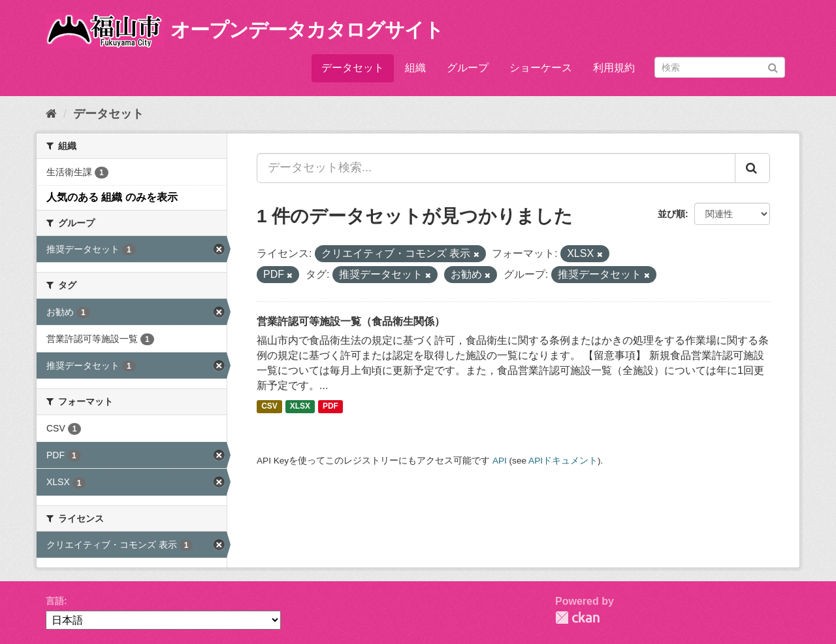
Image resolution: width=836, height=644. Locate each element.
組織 (415, 67)
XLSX (300, 406)
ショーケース (540, 67)
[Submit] (773, 66)
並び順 (671, 214)
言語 (55, 601)
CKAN (577, 617)
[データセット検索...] (496, 168)
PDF (330, 406)
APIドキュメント (563, 461)
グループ (468, 67)
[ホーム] (51, 113)
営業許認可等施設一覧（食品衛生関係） (351, 321)
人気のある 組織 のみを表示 (112, 197)
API (499, 461)
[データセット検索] (719, 67)
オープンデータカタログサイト (306, 30)
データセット (352, 67)
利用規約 (614, 67)
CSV (269, 406)
